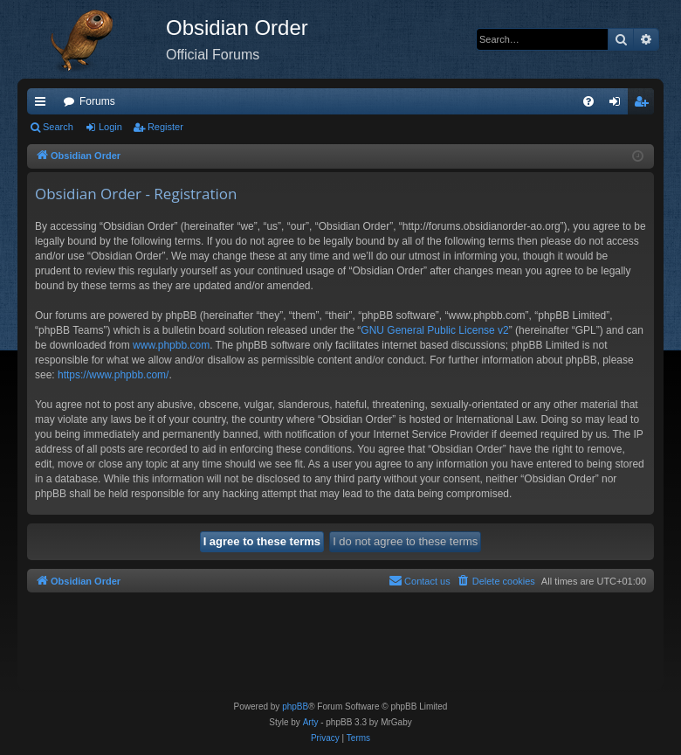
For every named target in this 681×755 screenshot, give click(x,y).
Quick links (43, 104)
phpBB (295, 706)
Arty (311, 722)
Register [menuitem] (645, 104)
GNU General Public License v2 (434, 330)
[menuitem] (588, 101)
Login (110, 126)
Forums (97, 101)
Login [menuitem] (618, 104)
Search (58, 126)
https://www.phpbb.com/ (113, 375)
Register (165, 126)
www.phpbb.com (171, 345)
